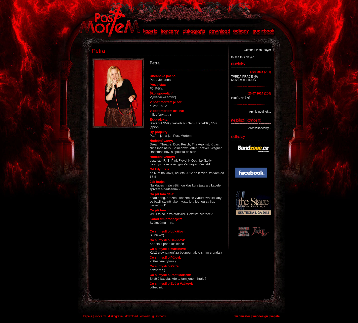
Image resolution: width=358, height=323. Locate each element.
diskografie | (116, 316)
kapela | (88, 316)
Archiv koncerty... (259, 128)
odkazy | (146, 316)
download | (132, 316)
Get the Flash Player (257, 50)
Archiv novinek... (260, 111)
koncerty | (101, 316)
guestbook (159, 316)
